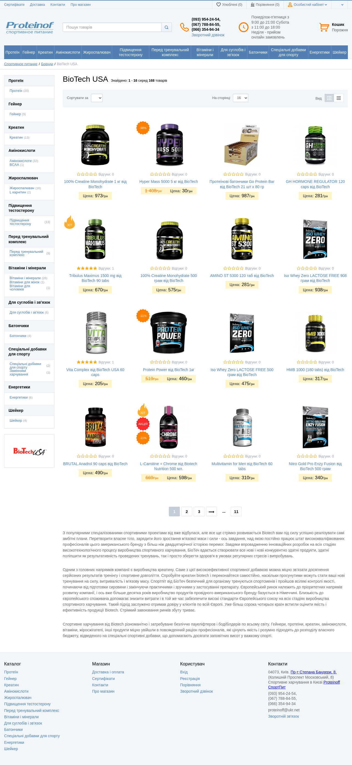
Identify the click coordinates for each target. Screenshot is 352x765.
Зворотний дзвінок (208, 35)
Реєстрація (190, 678)
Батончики (18, 336)
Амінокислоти (21, 161)
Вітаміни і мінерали (25, 278)
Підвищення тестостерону (20, 222)
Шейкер (16, 421)
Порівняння (190, 685)
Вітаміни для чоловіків (20, 287)
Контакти (100, 685)
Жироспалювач (22, 188)
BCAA (14, 165)
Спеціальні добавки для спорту (25, 365)
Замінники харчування (19, 372)
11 (236, 511)
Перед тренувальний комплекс (26, 253)
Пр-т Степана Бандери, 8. (314, 672)
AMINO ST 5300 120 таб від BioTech (242, 275)
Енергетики (19, 397)
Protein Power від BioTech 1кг (168, 370)
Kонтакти (57, 5)
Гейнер (15, 114)
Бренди (47, 64)
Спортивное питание (20, 64)
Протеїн (16, 91)
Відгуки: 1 (106, 268)
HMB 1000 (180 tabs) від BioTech (315, 370)
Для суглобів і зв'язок (27, 312)
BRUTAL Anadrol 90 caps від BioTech (95, 464)
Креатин (16, 137)
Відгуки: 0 (106, 174)
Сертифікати (14, 5)
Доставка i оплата (108, 672)
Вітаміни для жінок (24, 282)
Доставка (37, 5)
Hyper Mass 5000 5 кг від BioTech (168, 181)
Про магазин (81, 5)
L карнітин (18, 192)
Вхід (184, 672)
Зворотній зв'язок (283, 716)
